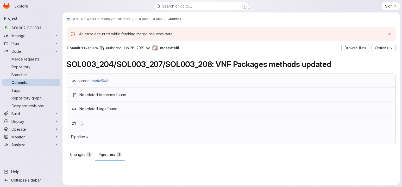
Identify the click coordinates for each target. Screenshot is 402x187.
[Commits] (31, 82)
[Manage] (31, 35)
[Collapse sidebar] (31, 180)
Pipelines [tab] (110, 154)
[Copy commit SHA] (102, 48)
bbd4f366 (100, 80)
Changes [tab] (81, 154)
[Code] (31, 51)
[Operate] (31, 129)
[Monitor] (31, 137)
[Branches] (31, 74)
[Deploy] (31, 121)
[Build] (31, 113)
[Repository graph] (31, 98)
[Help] (31, 172)
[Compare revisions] (31, 105)
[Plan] (31, 43)
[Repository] (31, 66)
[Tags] (31, 90)
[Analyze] (31, 144)
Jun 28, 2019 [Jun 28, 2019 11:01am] (134, 48)
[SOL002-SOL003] (31, 27)
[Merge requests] (31, 59)
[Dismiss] (389, 34)
